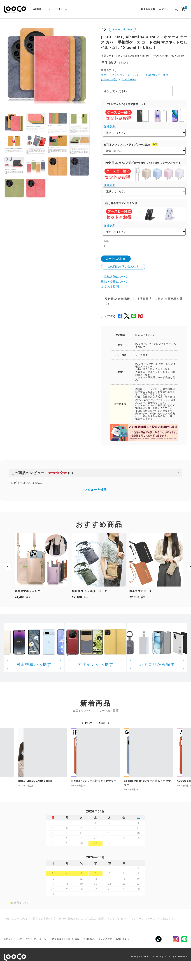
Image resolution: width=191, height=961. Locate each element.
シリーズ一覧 (109, 79)
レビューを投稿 (95, 490)
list (65, 9)
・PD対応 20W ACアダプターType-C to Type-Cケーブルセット (142, 162)
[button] (87, 723)
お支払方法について (114, 276)
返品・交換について (114, 281)
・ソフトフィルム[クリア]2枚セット (124, 104)
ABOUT (38, 9)
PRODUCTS (55, 9)
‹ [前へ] (7, 566)
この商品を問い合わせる (123, 266)
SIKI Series (129, 79)
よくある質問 (110, 286)
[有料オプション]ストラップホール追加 (126, 144)
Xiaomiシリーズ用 (157, 75)
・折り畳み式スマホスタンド (120, 203)
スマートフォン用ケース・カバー (121, 75)
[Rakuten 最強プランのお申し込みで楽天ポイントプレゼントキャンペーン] (95, 932)
